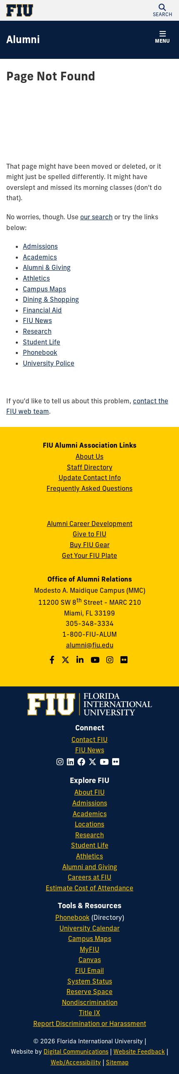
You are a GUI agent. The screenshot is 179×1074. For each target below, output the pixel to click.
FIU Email (89, 970)
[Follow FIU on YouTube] (106, 762)
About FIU (89, 792)
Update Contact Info (90, 477)
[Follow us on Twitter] (66, 660)
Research (37, 331)
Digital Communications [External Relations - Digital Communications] (76, 1051)
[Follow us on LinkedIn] (81, 660)
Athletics (36, 278)
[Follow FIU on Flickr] (117, 762)
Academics (40, 257)
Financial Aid (42, 310)
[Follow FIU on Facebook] (82, 762)
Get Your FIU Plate (89, 555)
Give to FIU (89, 534)
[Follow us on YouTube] (96, 660)
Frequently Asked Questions (89, 488)
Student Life (41, 342)
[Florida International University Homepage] (48, 10)
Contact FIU (89, 739)
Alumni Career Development (89, 523)
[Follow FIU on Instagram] (61, 762)
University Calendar (89, 928)
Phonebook (40, 352)
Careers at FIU (89, 877)
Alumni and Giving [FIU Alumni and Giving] (89, 867)
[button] (162, 10)
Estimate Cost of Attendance (89, 888)
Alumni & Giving (47, 267)
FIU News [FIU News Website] (89, 750)
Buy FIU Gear (90, 545)
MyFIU (89, 949)
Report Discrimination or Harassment (89, 1023)
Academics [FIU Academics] (90, 814)
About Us (89, 456)
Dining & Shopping (51, 299)
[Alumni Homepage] (23, 40)
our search (96, 217)
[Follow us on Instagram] (111, 660)
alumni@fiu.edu (89, 645)
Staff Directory (90, 467)
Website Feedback (139, 1051)
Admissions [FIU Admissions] (89, 803)
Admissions (40, 246)
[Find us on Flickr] (125, 660)
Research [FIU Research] (89, 835)
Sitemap (117, 1062)
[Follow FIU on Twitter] (94, 762)
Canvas (89, 959)
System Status (89, 981)
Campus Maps (44, 289)
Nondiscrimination (90, 1002)
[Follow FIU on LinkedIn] (72, 762)
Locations (89, 824)
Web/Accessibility (76, 1062)
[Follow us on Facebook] (53, 660)
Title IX (89, 1013)
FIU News (37, 320)
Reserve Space (89, 991)
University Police (48, 363)
